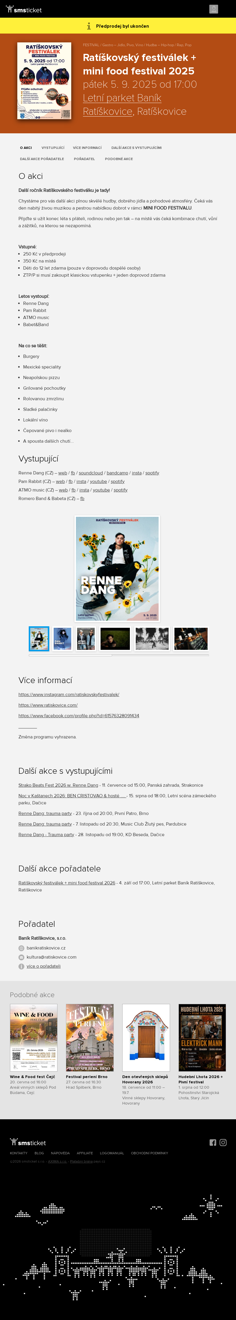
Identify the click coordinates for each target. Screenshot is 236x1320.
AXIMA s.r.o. (57, 1161)
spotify (152, 473)
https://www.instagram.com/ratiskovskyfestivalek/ (68, 695)
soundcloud (91, 473)
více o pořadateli (44, 966)
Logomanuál (112, 1153)
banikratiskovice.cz (46, 948)
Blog (39, 1153)
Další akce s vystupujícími (136, 148)
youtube (98, 481)
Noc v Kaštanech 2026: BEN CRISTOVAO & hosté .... (72, 796)
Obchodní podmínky (149, 1153)
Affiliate (85, 1153)
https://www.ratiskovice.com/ (48, 705)
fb (73, 473)
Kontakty (19, 1153)
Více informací (87, 148)
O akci (26, 148)
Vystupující (53, 148)
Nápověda (60, 1153)
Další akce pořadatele (42, 159)
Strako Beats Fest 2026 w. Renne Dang (58, 785)
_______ (27, 726)
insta (137, 473)
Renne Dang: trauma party (45, 813)
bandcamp (117, 473)
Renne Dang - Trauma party (46, 835)
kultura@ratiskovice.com (52, 957)
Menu (226, 9)
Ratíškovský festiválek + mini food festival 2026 (66, 883)
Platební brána (81, 1161)
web (62, 473)
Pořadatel (84, 159)
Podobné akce (119, 159)
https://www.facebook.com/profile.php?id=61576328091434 (78, 716)
